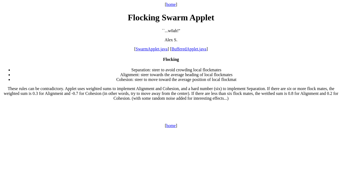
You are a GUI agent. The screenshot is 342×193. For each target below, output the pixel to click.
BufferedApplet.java (189, 49)
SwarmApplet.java (152, 49)
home (171, 4)
